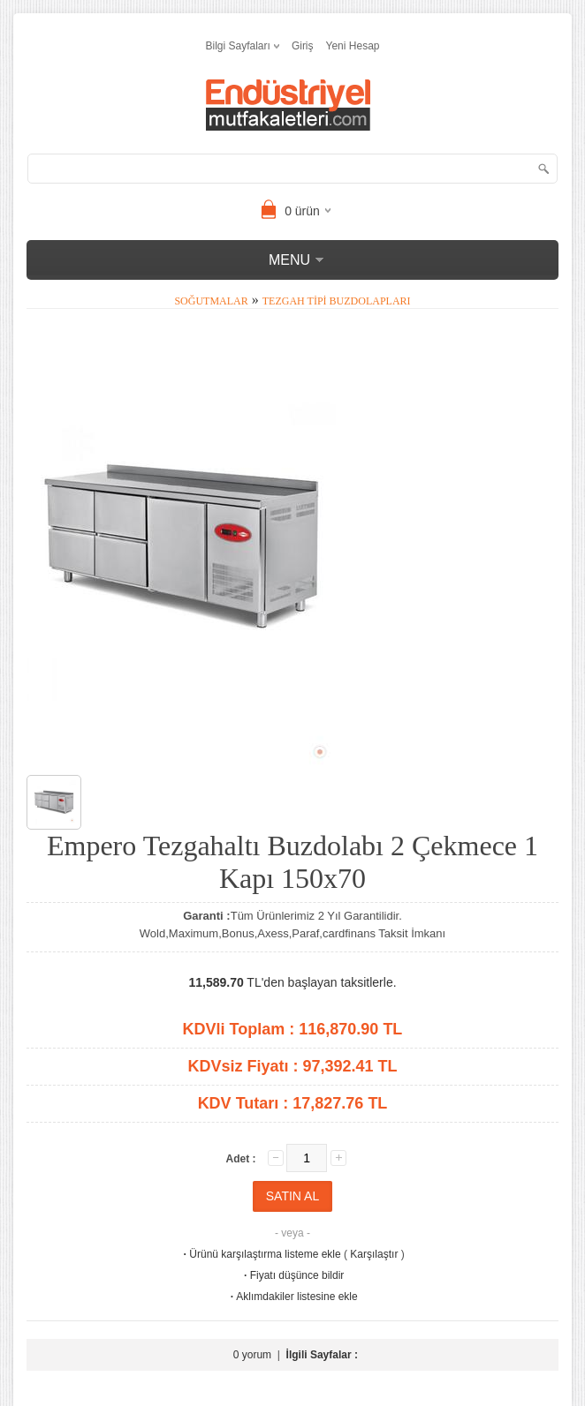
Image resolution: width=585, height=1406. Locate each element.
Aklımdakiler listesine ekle (292, 1296)
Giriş (303, 46)
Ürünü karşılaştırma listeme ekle (260, 1254)
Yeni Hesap (353, 46)
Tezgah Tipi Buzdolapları (336, 301)
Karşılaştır (374, 1254)
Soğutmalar (210, 301)
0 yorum (252, 1355)
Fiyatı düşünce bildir (293, 1275)
